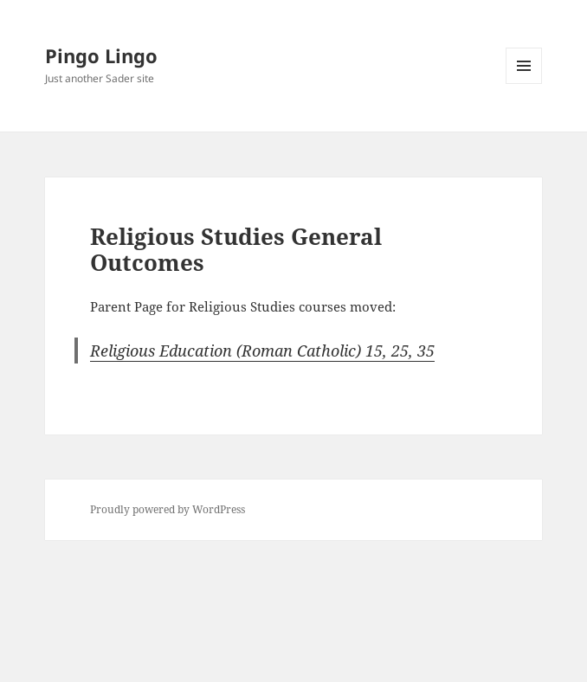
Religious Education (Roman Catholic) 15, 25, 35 (262, 350)
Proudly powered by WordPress (167, 509)
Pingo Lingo (101, 55)
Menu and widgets (524, 83)
